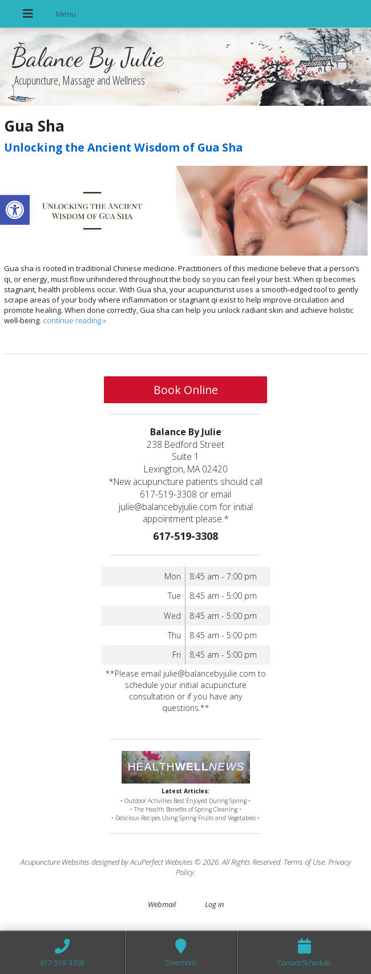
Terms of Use (304, 862)
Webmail (162, 904)
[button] (15, 210)
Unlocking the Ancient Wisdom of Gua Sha (123, 147)
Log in (214, 904)
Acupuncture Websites (55, 862)
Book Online (186, 389)
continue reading (74, 320)
